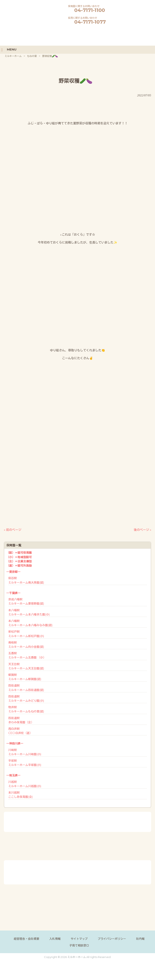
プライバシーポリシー (112, 939)
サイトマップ (79, 939)
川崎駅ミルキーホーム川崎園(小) (24, 752)
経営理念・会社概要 (26, 939)
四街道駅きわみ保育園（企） (21, 720)
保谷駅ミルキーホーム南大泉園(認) (26, 580)
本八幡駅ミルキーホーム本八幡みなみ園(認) (30, 623)
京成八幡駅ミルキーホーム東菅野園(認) (26, 601)
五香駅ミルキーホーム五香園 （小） (27, 655)
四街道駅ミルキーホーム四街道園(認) (26, 688)
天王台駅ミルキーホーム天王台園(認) (26, 666)
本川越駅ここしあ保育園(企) (20, 795)
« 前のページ (12, 530)
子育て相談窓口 (79, 945)
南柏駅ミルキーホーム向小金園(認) (26, 645)
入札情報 (55, 939)
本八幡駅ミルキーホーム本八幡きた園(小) (29, 612)
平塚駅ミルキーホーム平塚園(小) (24, 763)
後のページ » (142, 530)
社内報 (140, 939)
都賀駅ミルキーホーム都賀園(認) (24, 677)
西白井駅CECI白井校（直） (20, 731)
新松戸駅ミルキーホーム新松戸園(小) (26, 634)
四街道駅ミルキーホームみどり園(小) (26, 699)
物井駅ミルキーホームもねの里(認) (26, 709)
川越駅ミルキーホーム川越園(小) (24, 784)
